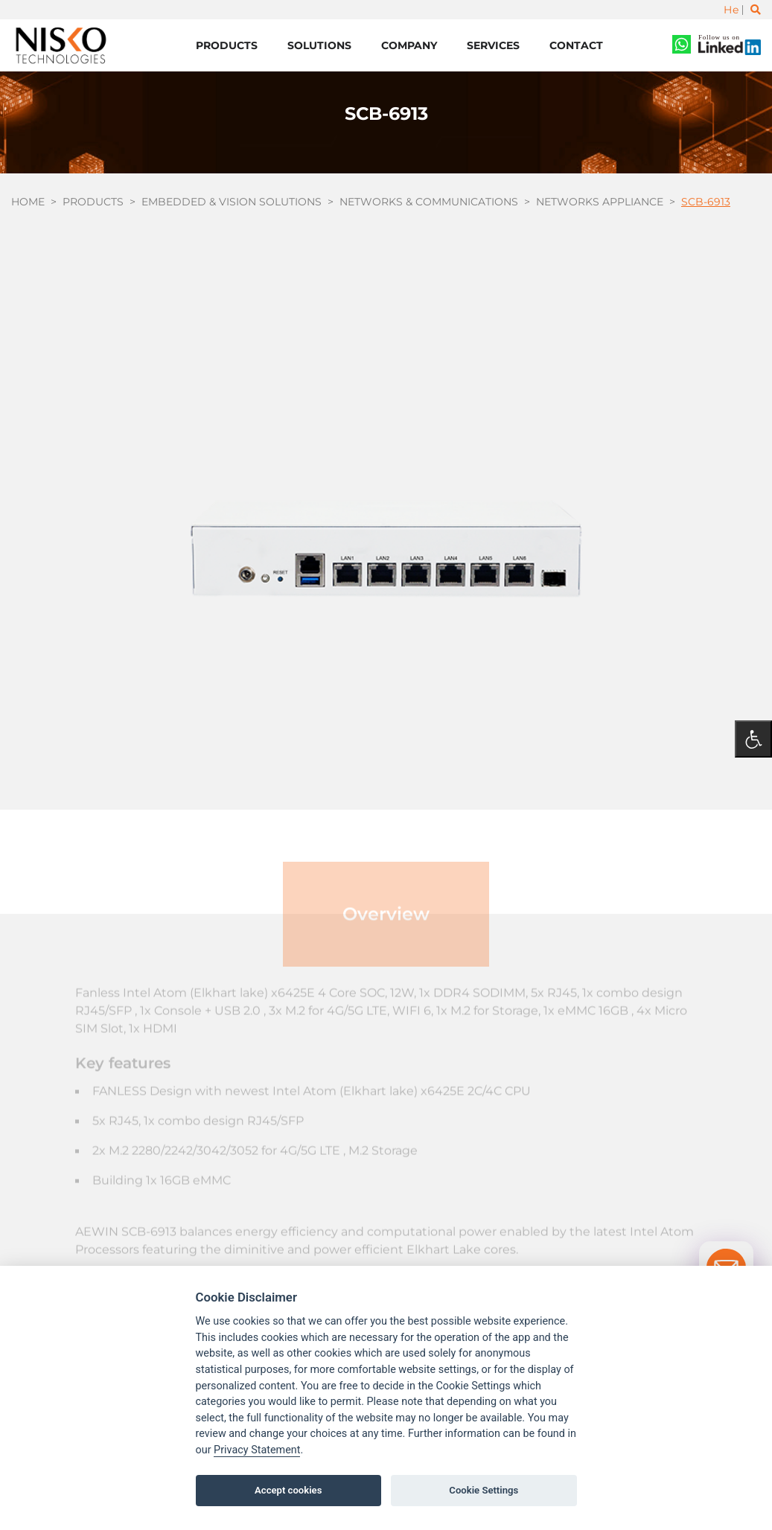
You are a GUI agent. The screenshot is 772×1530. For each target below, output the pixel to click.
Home (28, 201)
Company (409, 45)
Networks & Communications (428, 201)
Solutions (319, 45)
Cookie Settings (483, 1490)
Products (227, 45)
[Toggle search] (755, 9)
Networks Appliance (599, 201)
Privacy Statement (257, 1450)
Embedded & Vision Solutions (231, 201)
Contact (576, 45)
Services (493, 45)
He (731, 9)
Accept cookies (288, 1490)
